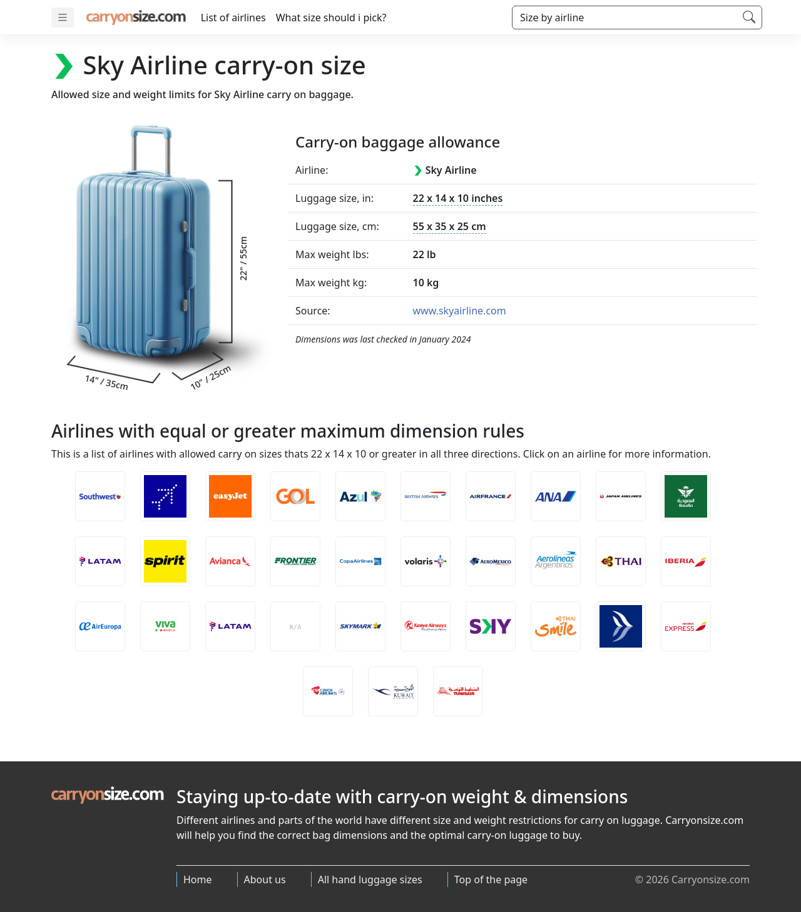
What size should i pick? (331, 17)
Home (197, 879)
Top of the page (491, 879)
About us (265, 879)
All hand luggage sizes (370, 879)
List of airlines (233, 17)
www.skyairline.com (459, 311)
